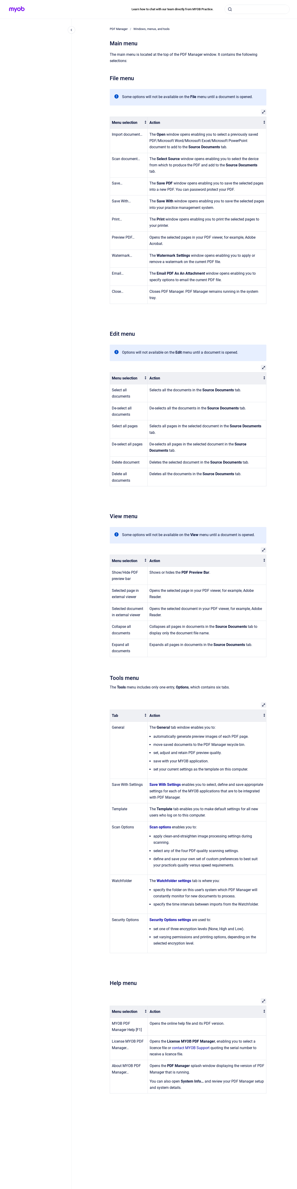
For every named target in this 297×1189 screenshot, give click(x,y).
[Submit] (230, 9)
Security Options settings (170, 920)
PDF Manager (119, 29)
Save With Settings (165, 784)
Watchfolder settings (174, 881)
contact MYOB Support (191, 1048)
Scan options (160, 827)
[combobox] (257, 9)
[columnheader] (129, 123)
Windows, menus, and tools (151, 29)
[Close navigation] (71, 30)
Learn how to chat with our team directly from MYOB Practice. (172, 9)
